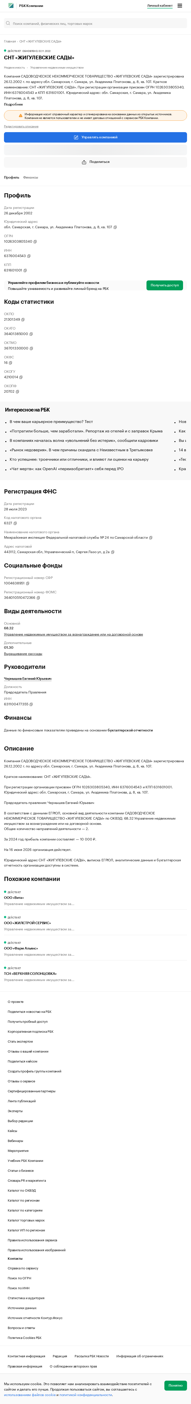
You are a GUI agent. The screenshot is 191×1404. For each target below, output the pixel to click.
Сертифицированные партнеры (31, 1090)
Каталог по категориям (25, 1209)
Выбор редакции (20, 1120)
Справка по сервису (23, 1267)
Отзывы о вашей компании (28, 1050)
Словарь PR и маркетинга (27, 1179)
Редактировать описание (21, 126)
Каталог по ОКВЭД (22, 1189)
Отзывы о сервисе (21, 1080)
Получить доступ (165, 285)
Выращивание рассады (23, 653)
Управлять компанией (95, 137)
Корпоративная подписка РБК (30, 1030)
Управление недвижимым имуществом (57, 67)
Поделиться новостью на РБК (29, 1011)
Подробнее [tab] (13, 104)
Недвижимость (14, 67)
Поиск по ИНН (18, 1287)
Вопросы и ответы (21, 1327)
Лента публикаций (22, 1100)
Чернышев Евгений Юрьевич (27, 679)
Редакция (60, 1355)
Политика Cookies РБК (25, 1337)
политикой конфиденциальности (85, 1394)
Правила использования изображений (36, 1249)
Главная (10, 40)
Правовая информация (25, 1365)
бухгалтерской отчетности (130, 730)
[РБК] (10, 5)
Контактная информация (26, 1355)
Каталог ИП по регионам (26, 1229)
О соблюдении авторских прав (73, 1365)
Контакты (15, 1258)
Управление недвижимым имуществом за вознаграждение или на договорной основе (73, 634)
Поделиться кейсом (22, 1060)
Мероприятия (18, 1150)
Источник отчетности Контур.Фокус (35, 1317)
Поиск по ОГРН (19, 1277)
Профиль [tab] (11, 177)
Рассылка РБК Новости (92, 1355)
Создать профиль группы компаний (34, 1070)
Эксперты (15, 1110)
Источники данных (22, 1307)
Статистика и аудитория (26, 1297)
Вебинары (15, 1140)
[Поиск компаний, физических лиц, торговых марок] (95, 23)
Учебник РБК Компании (25, 1160)
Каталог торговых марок (26, 1219)
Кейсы (12, 1130)
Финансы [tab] (30, 177)
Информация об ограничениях (139, 1355)
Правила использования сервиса (32, 1239)
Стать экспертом (20, 1040)
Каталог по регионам (24, 1199)
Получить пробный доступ (28, 1021)
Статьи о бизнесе (21, 1170)
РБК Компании (31, 6)
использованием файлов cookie (29, 1394)
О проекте (15, 1001)
